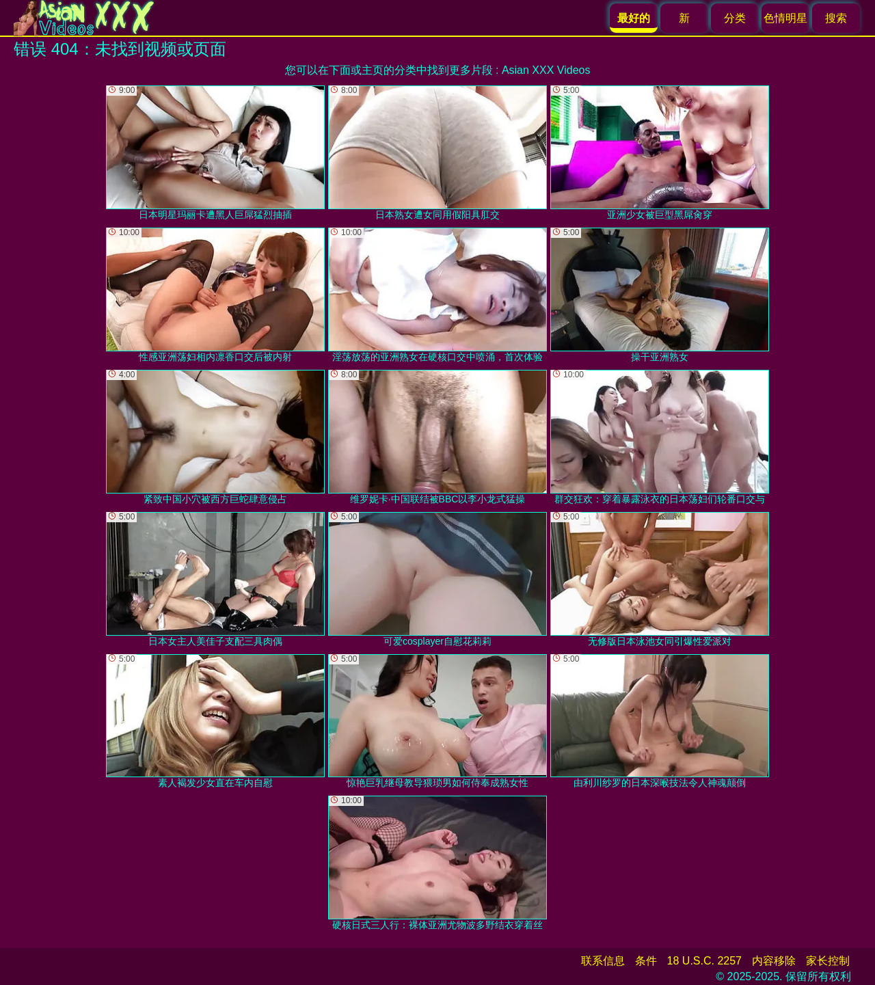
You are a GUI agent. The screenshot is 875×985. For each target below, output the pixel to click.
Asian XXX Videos (546, 70)
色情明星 (785, 18)
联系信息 (603, 961)
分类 (735, 18)
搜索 (836, 18)
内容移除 (774, 961)
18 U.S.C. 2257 (704, 961)
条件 (646, 961)
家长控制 (828, 961)
